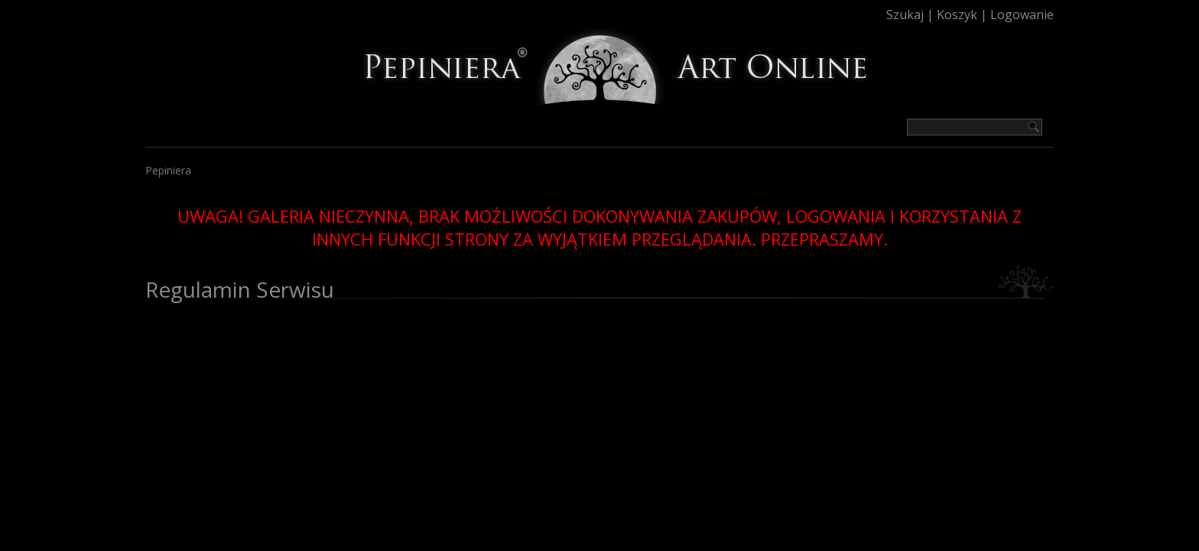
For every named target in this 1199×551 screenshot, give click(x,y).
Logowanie (1022, 14)
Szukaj (905, 14)
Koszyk (957, 14)
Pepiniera (168, 170)
